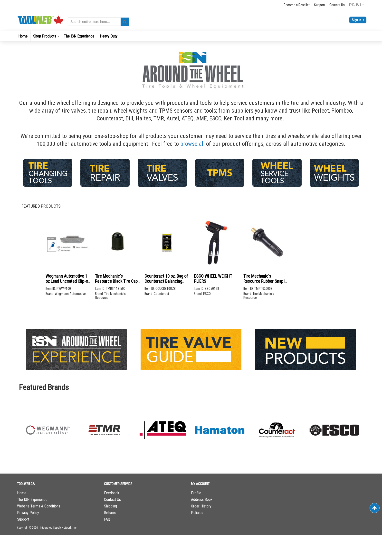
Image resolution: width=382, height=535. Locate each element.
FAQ (107, 519)
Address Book (201, 499)
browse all (192, 143)
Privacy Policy (28, 512)
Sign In (357, 20)
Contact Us (337, 5)
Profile (196, 493)
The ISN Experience (32, 499)
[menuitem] (23, 36)
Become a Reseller (297, 5)
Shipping (110, 506)
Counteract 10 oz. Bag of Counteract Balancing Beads (166, 281)
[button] (356, 4)
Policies (197, 512)
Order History (201, 506)
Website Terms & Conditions (38, 506)
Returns (110, 512)
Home (21, 493)
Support (319, 5)
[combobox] (98, 22)
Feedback (111, 493)
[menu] (191, 36)
